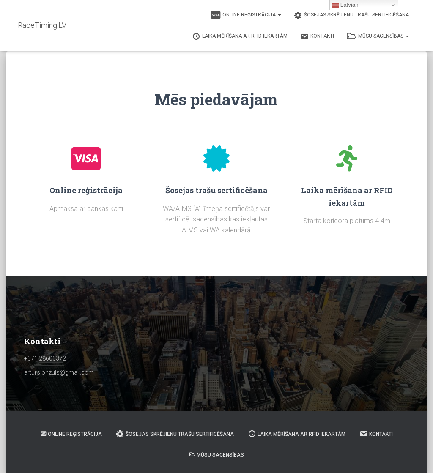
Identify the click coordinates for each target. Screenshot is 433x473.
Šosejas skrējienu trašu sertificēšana (351, 15)
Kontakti (317, 36)
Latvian (345, 5)
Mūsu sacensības (378, 36)
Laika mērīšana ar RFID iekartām (240, 36)
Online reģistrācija (246, 15)
